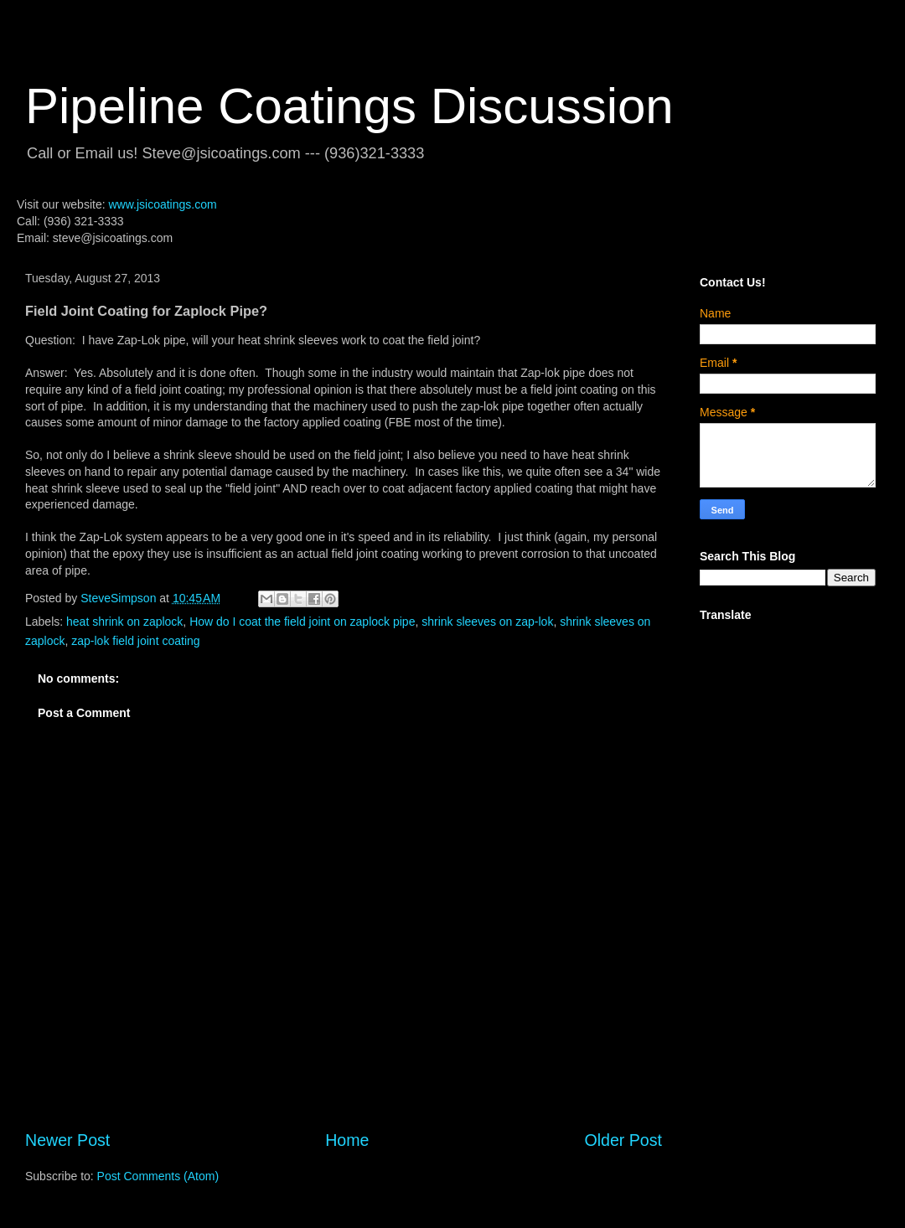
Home (347, 1140)
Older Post (623, 1140)
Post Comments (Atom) (158, 1176)
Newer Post (67, 1140)
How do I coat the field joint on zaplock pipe (302, 621)
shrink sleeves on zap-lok (487, 621)
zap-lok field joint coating (135, 641)
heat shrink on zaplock (124, 621)
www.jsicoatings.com (162, 204)
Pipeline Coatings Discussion (349, 106)
